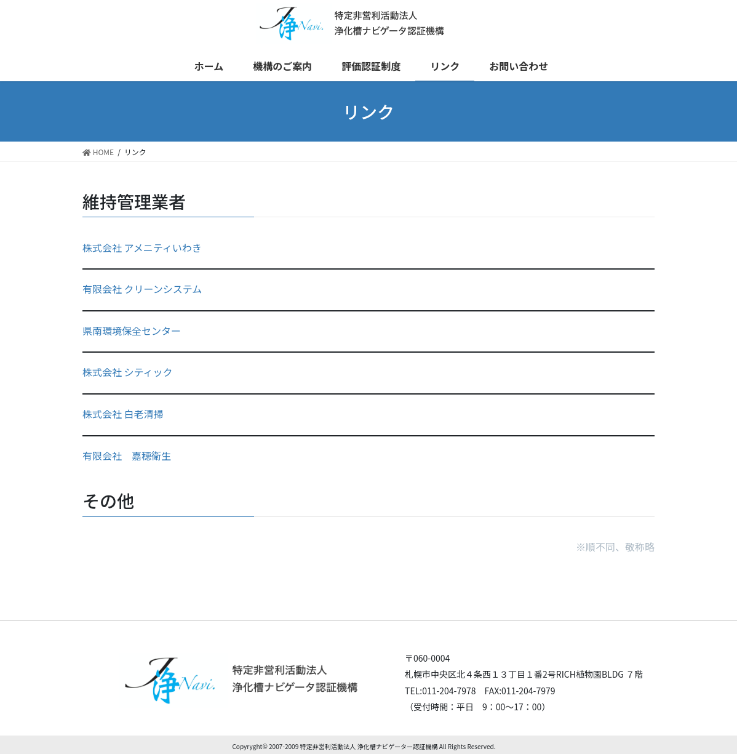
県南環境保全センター (131, 330)
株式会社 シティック (127, 371)
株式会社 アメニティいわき (142, 247)
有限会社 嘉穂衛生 (126, 455)
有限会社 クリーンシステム (142, 288)
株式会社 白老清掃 (123, 413)
